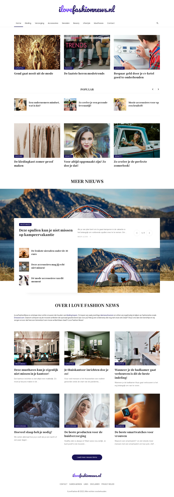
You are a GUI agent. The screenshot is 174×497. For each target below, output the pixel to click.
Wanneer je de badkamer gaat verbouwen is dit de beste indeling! (135, 373)
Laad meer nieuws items (87, 457)
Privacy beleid (107, 484)
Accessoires (53, 23)
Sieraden (66, 23)
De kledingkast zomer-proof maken (33, 163)
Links (86, 484)
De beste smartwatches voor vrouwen (134, 434)
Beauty (76, 23)
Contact (111, 23)
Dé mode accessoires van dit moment (47, 280)
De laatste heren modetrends (84, 73)
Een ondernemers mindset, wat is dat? (44, 104)
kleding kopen (72, 315)
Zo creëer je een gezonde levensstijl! (93, 104)
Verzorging (39, 23)
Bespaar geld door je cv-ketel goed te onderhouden (134, 75)
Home (18, 23)
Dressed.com (19, 318)
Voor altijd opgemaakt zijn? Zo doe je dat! (85, 163)
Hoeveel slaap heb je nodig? (33, 432)
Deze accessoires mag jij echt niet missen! (47, 266)
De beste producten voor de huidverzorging (83, 434)
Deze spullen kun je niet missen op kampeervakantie (46, 232)
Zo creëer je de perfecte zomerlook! (130, 163)
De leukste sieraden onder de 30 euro (49, 252)
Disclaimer (95, 484)
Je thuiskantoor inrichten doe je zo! (86, 372)
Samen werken (75, 484)
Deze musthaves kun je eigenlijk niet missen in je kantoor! (36, 372)
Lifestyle (86, 23)
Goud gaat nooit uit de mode (33, 73)
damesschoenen (107, 315)
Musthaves (98, 23)
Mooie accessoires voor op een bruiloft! (144, 104)
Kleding (28, 23)
